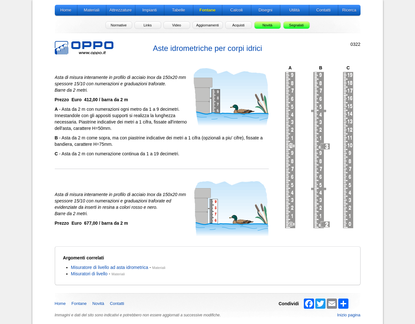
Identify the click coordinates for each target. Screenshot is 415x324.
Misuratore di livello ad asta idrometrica (109, 267)
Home (60, 303)
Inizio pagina (349, 315)
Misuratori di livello (89, 273)
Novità (98, 303)
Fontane (79, 303)
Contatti (117, 303)
